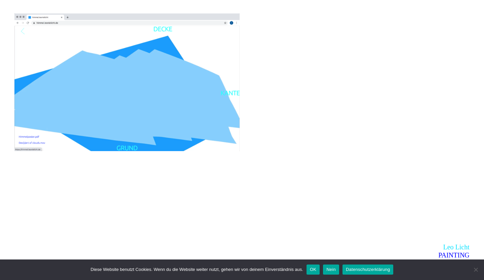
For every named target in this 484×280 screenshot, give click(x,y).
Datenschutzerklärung (368, 269)
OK (313, 269)
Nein (331, 269)
